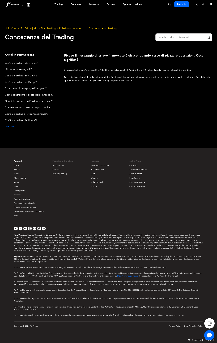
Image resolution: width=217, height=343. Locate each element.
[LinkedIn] (25, 228)
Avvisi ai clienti (135, 173)
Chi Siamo (133, 165)
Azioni (16, 182)
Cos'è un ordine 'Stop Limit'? (21, 63)
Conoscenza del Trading (103, 28)
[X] (20, 228)
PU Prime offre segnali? (18, 69)
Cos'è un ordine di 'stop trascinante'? (26, 114)
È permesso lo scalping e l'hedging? (26, 88)
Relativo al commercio (72, 28)
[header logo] (18, 4)
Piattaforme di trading (62, 161)
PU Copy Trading (59, 173)
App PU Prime (58, 165)
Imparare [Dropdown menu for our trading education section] (94, 4)
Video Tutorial (97, 182)
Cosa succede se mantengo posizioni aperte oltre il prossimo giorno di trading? (30, 107)
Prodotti (18, 161)
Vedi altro (9, 126)
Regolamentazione (22, 199)
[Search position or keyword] (183, 37)
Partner (111, 4)
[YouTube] (34, 228)
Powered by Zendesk (203, 340)
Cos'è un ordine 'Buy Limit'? (21, 75)
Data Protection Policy (193, 326)
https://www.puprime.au (127, 276)
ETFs (16, 186)
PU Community (97, 169)
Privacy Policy (175, 326)
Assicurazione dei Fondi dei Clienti (29, 211)
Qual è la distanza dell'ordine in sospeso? (29, 101)
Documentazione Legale (24, 203)
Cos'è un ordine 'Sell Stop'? (21, 82)
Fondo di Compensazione (25, 207)
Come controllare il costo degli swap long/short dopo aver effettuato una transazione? (30, 95)
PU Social (56, 169)
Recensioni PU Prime (138, 169)
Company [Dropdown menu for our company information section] (76, 4)
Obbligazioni (19, 190)
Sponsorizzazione (132, 4)
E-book (94, 186)
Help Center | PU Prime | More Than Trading (30, 28)
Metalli (17, 169)
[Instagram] (30, 228)
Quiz (93, 173)
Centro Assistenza (137, 186)
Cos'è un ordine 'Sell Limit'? (21, 120)
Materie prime (20, 178)
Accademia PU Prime (100, 165)
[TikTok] (39, 228)
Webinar (94, 178)
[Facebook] (16, 228)
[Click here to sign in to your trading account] (196, 4)
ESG (16, 215)
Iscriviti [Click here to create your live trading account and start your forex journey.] (181, 4)
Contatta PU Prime (137, 182)
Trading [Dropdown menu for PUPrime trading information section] (59, 4)
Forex (16, 165)
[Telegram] (44, 228)
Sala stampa (134, 178)
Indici (16, 173)
